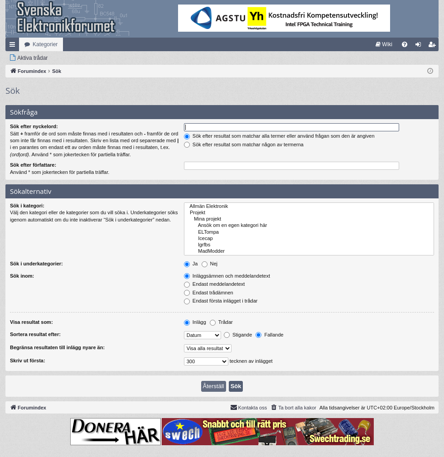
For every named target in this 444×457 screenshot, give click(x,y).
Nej (210, 263)
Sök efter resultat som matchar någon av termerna (244, 144)
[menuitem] (384, 44)
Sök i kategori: (27, 205)
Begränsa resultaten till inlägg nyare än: (57, 347)
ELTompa (309, 232)
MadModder (309, 251)
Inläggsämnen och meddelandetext (227, 276)
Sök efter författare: (33, 165)
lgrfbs (309, 245)
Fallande (269, 334)
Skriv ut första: (27, 360)
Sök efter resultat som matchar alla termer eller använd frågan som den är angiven (279, 136)
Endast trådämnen (208, 292)
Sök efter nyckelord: (34, 126)
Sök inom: (22, 276)
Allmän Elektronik (309, 206)
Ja (191, 263)
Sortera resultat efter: (35, 334)
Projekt (309, 213)
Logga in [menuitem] (420, 46)
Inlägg (195, 322)
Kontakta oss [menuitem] (248, 407)
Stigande (238, 334)
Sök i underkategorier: (36, 263)
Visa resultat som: (31, 322)
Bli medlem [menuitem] (434, 46)
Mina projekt (309, 219)
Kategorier (45, 44)
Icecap (309, 239)
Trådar (221, 322)
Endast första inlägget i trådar (221, 300)
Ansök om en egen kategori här (309, 225)
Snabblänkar (14, 46)
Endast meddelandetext (214, 284)
